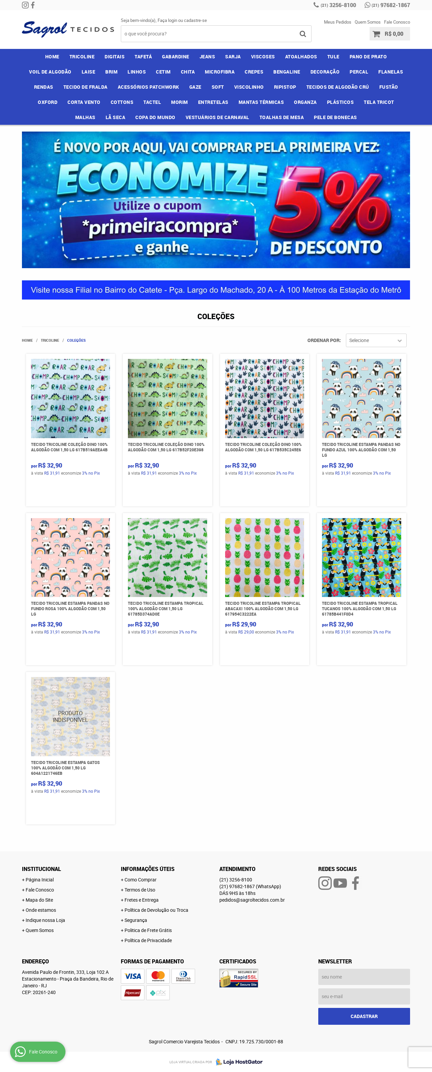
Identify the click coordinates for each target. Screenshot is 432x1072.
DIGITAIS (115, 56)
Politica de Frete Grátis (148, 930)
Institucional (41, 869)
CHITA (188, 71)
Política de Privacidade (148, 940)
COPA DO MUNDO (155, 117)
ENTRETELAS (213, 102)
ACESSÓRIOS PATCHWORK (148, 87)
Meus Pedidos (337, 22)
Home (52, 56)
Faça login (167, 20)
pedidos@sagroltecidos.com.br (252, 900)
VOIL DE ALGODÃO (50, 71)
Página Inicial (40, 879)
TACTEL (152, 102)
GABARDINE (175, 56)
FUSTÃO (388, 87)
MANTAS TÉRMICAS (261, 102)
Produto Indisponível (70, 716)
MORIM (179, 102)
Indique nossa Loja (45, 920)
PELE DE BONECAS (335, 117)
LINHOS (137, 71)
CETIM (163, 71)
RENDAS (43, 87)
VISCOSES (263, 56)
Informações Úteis (147, 869)
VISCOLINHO (249, 87)
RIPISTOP (285, 87)
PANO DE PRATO (368, 56)
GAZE (195, 87)
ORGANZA (305, 102)
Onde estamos (41, 910)
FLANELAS (390, 71)
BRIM (111, 71)
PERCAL (359, 71)
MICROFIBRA (220, 71)
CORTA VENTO (84, 102)
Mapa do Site (39, 900)
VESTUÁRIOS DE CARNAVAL (217, 117)
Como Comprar (141, 879)
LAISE (89, 71)
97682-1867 (391, 5)
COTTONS (122, 102)
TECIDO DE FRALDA (85, 87)
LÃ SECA (116, 117)
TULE (333, 56)
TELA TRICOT (379, 102)
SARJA (233, 56)
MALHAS (85, 117)
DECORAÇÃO (325, 71)
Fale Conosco (397, 22)
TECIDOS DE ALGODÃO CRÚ (337, 87)
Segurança (136, 920)
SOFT (218, 87)
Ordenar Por (323, 340)
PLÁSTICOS (340, 102)
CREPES (254, 71)
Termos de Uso (140, 889)
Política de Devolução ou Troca (156, 910)
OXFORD (47, 102)
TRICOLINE (82, 56)
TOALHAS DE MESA (282, 117)
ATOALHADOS (301, 56)
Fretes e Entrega (142, 900)
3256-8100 (338, 5)
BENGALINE (286, 71)
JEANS (207, 56)
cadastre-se (195, 20)
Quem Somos (368, 22)
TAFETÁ (143, 56)
